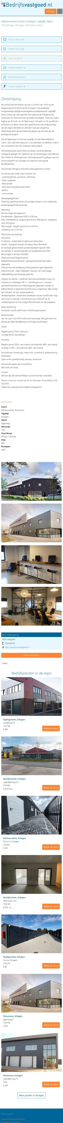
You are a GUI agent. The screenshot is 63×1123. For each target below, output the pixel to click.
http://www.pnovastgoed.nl (17, 647)
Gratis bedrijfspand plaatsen (13, 1119)
